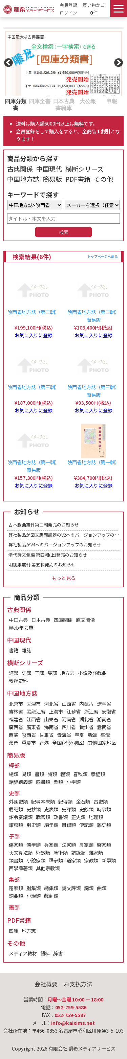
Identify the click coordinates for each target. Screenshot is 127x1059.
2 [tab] (30, 100)
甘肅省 (46, 734)
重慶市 (29, 742)
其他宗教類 (48, 868)
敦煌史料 (18, 680)
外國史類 (18, 801)
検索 (63, 231)
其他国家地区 (102, 742)
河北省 (51, 703)
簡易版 (52, 179)
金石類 (83, 801)
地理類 (96, 816)
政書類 (61, 816)
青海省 (64, 734)
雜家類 (96, 852)
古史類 (100, 801)
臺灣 (105, 734)
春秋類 (80, 774)
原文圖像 (85, 619)
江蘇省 (73, 711)
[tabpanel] (63, 61)
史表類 (51, 809)
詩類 (52, 774)
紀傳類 (65, 801)
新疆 (92, 734)
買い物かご (94, 5)
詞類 (88, 888)
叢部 (14, 907)
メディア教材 (23, 953)
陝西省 (29, 734)
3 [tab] (54, 100)
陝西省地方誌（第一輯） (93, 462)
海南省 (51, 726)
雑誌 (26, 650)
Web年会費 (21, 627)
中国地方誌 (23, 179)
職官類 (43, 816)
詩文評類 (71, 888)
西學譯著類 (21, 868)
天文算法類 (21, 852)
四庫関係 (63, 619)
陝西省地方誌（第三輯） (33, 386)
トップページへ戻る (102, 256)
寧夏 (79, 734)
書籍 (13, 650)
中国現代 (49, 169)
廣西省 (16, 726)
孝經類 (98, 774)
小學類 (73, 781)
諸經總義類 (21, 781)
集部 (52, 672)
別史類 (33, 824)
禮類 (65, 774)
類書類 (16, 860)
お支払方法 (78, 984)
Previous (6, 61)
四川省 (69, 726)
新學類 (109, 860)
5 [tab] (103, 100)
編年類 (51, 824)
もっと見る (64, 577)
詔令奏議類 (21, 816)
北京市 (16, 703)
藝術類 (61, 852)
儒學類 (33, 844)
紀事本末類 (43, 801)
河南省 (69, 719)
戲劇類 (51, 895)
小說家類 (35, 860)
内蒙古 (86, 703)
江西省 (33, 719)
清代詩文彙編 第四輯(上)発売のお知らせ (47, 554)
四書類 (43, 781)
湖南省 (104, 719)
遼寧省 (104, 703)
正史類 (78, 816)
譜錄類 (78, 852)
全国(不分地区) (68, 742)
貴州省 (86, 726)
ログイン (68, 12)
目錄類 (69, 824)
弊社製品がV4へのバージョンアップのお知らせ (54, 544)
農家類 (86, 844)
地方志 (67, 672)
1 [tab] (6, 100)
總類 (13, 774)
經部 (13, 672)
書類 (39, 774)
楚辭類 (16, 888)
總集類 (51, 888)
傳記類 (86, 824)
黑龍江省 (35, 711)
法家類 (69, 844)
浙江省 (91, 711)
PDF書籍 (77, 179)
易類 (26, 774)
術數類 (43, 852)
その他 (103, 179)
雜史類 (104, 824)
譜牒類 (16, 824)
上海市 (56, 711)
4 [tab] (79, 100)
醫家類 (104, 844)
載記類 (16, 809)
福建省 (16, 719)
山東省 (51, 719)
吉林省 (16, 711)
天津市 (33, 703)
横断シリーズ (84, 169)
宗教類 (91, 860)
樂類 (58, 781)
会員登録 (68, 5)
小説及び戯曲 (92, 672)
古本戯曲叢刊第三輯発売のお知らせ (43, 524)
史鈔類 (86, 809)
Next (116, 61)
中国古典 (18, 619)
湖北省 (86, 719)
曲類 (101, 888)
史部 (26, 672)
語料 (45, 953)
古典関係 (20, 169)
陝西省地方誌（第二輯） (33, 311)
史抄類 (33, 809)
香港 (44, 742)
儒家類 (16, 844)
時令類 (104, 809)
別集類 (33, 888)
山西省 (69, 703)
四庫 (13, 930)
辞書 (58, 953)
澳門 (13, 742)
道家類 (73, 860)
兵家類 (51, 844)
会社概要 (46, 984)
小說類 (33, 895)
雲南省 (104, 726)
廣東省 (33, 726)
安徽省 (109, 711)
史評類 (69, 809)
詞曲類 (16, 895)
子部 (39, 672)
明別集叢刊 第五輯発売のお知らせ (42, 564)
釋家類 (56, 860)
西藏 (13, 734)
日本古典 (40, 619)
